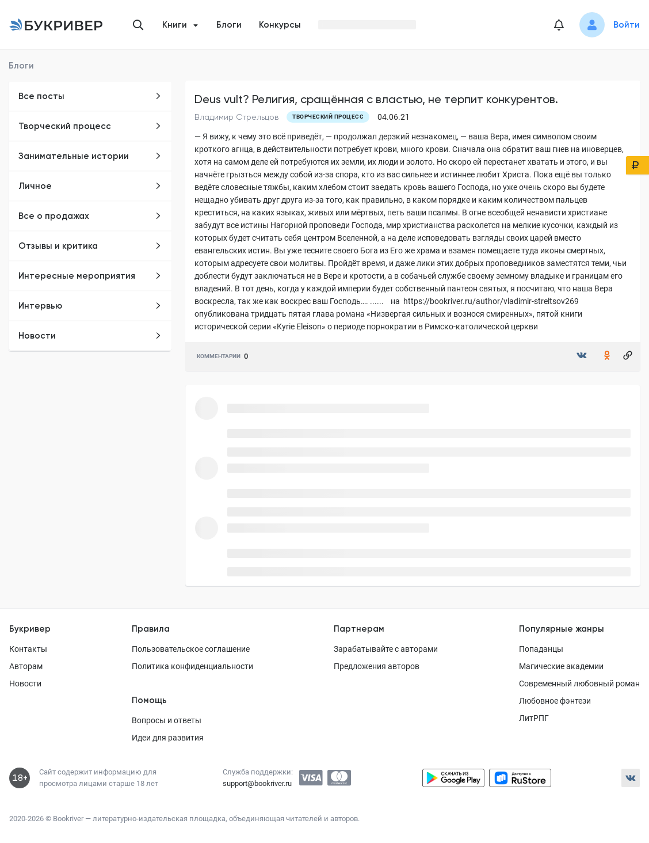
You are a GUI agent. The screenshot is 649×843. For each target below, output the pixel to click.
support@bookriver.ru (257, 783)
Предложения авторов (376, 666)
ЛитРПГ (534, 718)
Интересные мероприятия (90, 276)
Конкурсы (280, 25)
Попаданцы (541, 649)
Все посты (90, 96)
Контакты (28, 649)
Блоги (229, 25)
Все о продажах (90, 216)
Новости (90, 336)
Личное (90, 186)
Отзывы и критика (90, 246)
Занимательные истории (90, 156)
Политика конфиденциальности (192, 666)
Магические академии (561, 666)
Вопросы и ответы (166, 720)
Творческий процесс (90, 126)
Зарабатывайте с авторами (386, 649)
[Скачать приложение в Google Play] (453, 778)
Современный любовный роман (579, 683)
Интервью (90, 306)
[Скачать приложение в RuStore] (520, 778)
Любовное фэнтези (555, 700)
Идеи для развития (168, 737)
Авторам (26, 666)
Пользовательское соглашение (191, 649)
